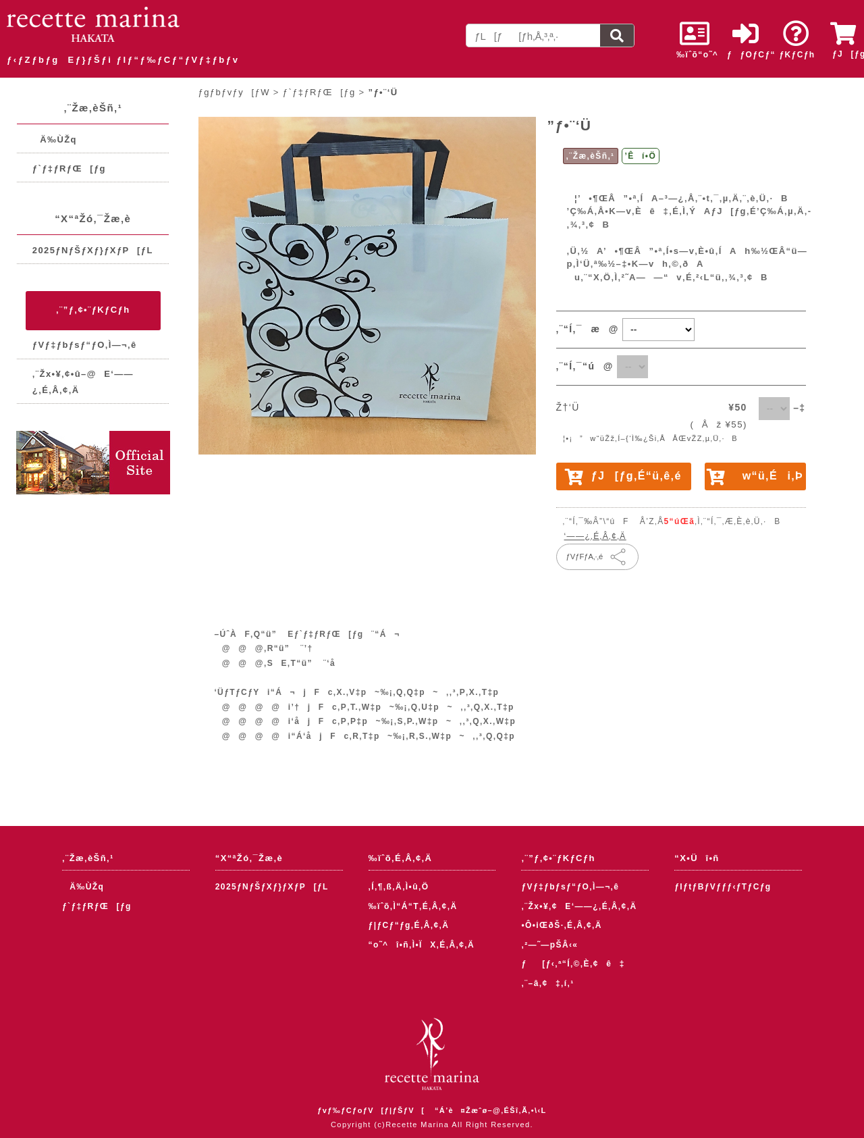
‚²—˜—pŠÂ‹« (549, 945)
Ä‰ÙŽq (54, 139)
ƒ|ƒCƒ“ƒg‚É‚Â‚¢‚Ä (409, 925)
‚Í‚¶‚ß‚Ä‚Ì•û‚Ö (399, 886)
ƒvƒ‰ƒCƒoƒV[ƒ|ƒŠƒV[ (371, 1110)
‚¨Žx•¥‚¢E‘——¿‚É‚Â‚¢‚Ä (579, 906)
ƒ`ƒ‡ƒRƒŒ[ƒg (69, 168)
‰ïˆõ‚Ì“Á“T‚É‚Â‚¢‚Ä (413, 906)
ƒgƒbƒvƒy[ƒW (234, 92)
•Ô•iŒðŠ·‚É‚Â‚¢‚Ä (561, 925)
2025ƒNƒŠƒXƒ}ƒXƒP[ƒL (92, 250)
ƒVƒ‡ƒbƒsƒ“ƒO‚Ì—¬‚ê (84, 345)
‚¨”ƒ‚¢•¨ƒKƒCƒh (93, 310)
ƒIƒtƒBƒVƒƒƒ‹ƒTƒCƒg (722, 886)
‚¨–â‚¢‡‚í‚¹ (547, 983)
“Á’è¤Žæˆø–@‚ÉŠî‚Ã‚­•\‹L (491, 1110)
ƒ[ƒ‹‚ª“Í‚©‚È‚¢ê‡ (572, 963)
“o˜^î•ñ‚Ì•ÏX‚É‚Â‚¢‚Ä (422, 945)
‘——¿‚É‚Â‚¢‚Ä (595, 536)
